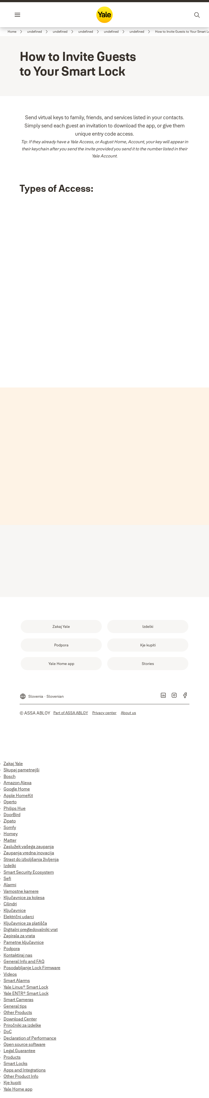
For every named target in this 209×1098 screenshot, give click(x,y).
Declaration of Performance (30, 1040)
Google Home (17, 791)
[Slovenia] (42, 696)
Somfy (10, 829)
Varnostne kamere (21, 893)
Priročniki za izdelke (22, 1027)
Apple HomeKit (18, 797)
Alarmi (10, 887)
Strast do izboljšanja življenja (31, 861)
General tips (15, 1008)
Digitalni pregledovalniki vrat (31, 931)
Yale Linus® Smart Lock (26, 989)
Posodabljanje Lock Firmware (32, 969)
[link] (16, 31)
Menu (27, 14)
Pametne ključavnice (24, 944)
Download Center (20, 1021)
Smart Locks (15, 1065)
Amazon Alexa (18, 784)
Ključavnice (15, 912)
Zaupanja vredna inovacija (29, 855)
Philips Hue (15, 810)
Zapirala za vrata (19, 938)
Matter (10, 842)
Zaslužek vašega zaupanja (29, 848)
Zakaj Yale (13, 765)
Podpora (12, 950)
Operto (10, 804)
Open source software (24, 1046)
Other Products (18, 1014)
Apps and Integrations (25, 1072)
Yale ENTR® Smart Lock (26, 995)
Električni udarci (19, 918)
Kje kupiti (12, 1084)
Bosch (10, 778)
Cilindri (10, 906)
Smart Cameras (18, 1001)
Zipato (10, 823)
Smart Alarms (17, 982)
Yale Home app (18, 1091)
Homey (11, 836)
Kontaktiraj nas (18, 957)
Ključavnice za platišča (25, 925)
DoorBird (12, 816)
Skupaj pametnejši (21, 772)
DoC (8, 1033)
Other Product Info (21, 1078)
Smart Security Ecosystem (29, 874)
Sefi (7, 880)
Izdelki (10, 867)
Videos (10, 976)
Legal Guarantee (19, 1052)
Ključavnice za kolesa (24, 899)
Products (12, 1059)
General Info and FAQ (24, 963)
